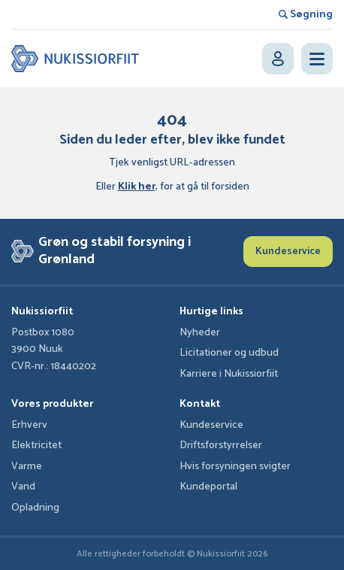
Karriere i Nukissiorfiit (229, 374)
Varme (26, 466)
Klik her (136, 187)
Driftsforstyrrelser (221, 445)
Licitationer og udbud (229, 353)
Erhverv (29, 425)
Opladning (35, 508)
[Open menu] (317, 58)
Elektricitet (36, 445)
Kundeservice (288, 251)
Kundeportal (208, 487)
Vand (23, 487)
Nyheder (200, 332)
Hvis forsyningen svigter (235, 466)
